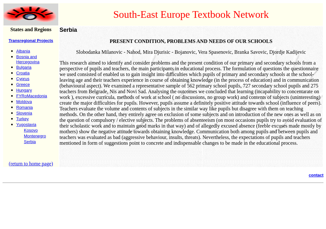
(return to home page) (31, 163)
